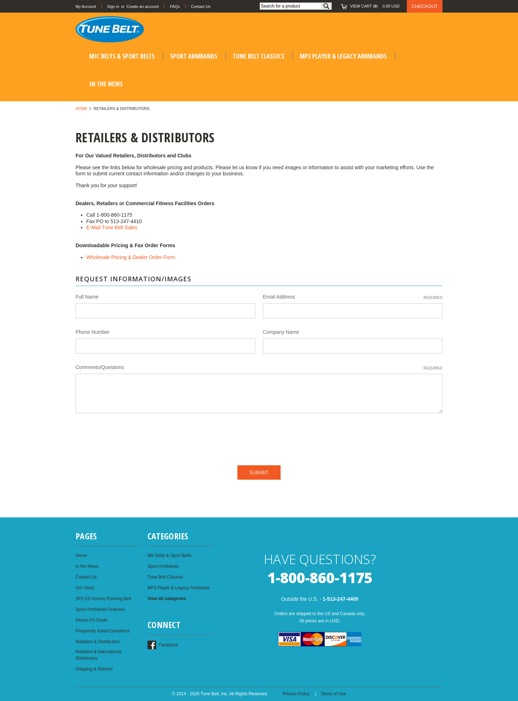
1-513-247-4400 (341, 599)
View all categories (166, 598)
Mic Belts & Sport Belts (122, 56)
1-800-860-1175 (319, 577)
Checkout (425, 6)
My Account (86, 6)
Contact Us (200, 6)
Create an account (142, 6)
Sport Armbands (193, 56)
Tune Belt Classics (258, 56)
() (372, 6)
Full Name (87, 297)
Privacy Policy (296, 693)
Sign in (113, 6)
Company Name (281, 332)
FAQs (175, 6)
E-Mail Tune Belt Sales (111, 227)
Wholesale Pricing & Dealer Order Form (130, 257)
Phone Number (92, 332)
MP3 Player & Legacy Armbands (343, 56)
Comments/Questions (259, 367)
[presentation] (130, 437)
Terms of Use (333, 693)
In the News (106, 83)
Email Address (353, 297)
